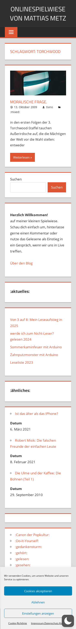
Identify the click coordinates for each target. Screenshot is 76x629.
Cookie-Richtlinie (17, 623)
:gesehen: (23, 565)
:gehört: (21, 552)
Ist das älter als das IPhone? (36, 413)
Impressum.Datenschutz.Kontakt (49, 623)
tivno (49, 107)
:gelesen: (22, 559)
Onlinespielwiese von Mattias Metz (38, 13)
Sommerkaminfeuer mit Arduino (36, 347)
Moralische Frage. (28, 102)
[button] (68, 621)
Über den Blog (21, 263)
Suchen (16, 179)
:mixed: (15, 112)
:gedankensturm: (28, 546)
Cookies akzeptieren (38, 591)
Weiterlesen (21, 157)
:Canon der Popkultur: (32, 534)
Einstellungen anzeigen (38, 613)
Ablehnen (38, 602)
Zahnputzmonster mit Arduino (34, 354)
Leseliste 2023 (21, 362)
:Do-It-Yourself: (27, 540)
